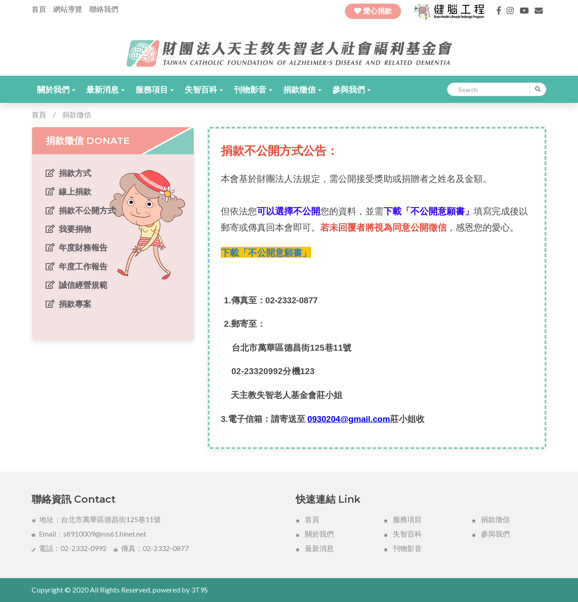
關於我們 (56, 89)
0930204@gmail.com (349, 419)
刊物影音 (253, 89)
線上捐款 (68, 191)
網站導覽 (67, 9)
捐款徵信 (302, 89)
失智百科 (204, 89)
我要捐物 (68, 229)
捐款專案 (68, 304)
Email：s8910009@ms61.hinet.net (89, 533)
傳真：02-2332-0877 (151, 548)
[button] (56, 89)
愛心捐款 (373, 11)
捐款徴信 (491, 519)
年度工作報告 (76, 266)
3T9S (199, 589)
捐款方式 (68, 173)
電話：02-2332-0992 (69, 548)
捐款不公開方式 (81, 210)
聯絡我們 (103, 9)
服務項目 (154, 89)
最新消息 (105, 89)
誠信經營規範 (76, 285)
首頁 (39, 9)
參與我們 (351, 89)
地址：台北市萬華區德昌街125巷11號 (96, 519)
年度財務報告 (76, 247)
